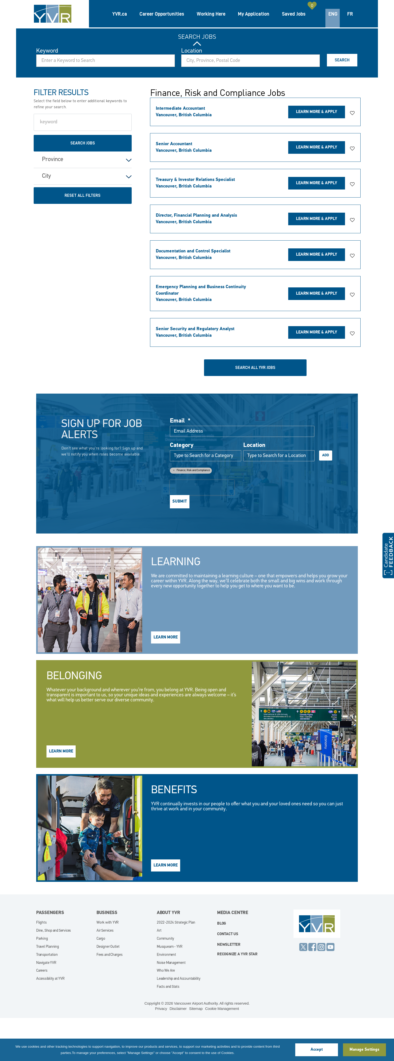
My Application (253, 13)
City (46, 219)
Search (342, 103)
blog (221, 966)
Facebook (312, 990)
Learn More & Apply (316, 155)
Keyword (47, 94)
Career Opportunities (161, 13)
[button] (352, 156)
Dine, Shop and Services (53, 973)
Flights (41, 965)
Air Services (104, 973)
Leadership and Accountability (179, 1022)
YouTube (330, 990)
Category (181, 488)
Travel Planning (47, 990)
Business (106, 955)
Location (191, 94)
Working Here (211, 13)
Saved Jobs (294, 13)
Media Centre (232, 955)
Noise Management (171, 1006)
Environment (166, 998)
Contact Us (227, 977)
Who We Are (166, 1013)
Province (52, 202)
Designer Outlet (108, 990)
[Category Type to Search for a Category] (205, 498)
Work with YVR (107, 965)
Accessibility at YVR (50, 1022)
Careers (41, 1013)
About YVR (168, 955)
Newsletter (228, 988)
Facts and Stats (168, 1030)
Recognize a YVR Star (237, 997)
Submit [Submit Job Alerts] (179, 544)
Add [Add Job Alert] (325, 498)
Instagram (321, 990)
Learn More (166, 680)
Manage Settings (364, 1050)
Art (159, 973)
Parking (42, 981)
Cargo (100, 981)
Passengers (50, 955)
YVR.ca (119, 13)
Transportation (47, 998)
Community (165, 981)
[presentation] (202, 530)
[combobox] (250, 103)
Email (180, 464)
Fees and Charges (109, 998)
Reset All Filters (83, 238)
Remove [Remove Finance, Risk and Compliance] (173, 512)
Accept (317, 1050)
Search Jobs (197, 79)
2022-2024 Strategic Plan (176, 965)
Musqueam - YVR (169, 990)
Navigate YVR (46, 1006)
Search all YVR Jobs (255, 410)
